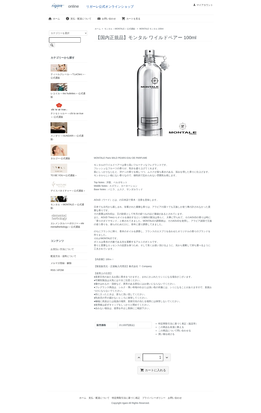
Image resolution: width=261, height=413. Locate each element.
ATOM (60, 270)
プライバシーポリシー (153, 398)
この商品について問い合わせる (174, 330)
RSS (53, 270)
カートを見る (131, 18)
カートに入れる (153, 370)
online (63, 6)
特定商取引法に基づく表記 (126, 398)
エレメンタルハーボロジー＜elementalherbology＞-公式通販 (67, 220)
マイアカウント (203, 5)
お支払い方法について (62, 249)
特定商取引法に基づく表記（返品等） (178, 323)
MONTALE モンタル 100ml (151, 29)
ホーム (54, 18)
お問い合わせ (106, 18)
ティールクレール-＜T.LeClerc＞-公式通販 (68, 71)
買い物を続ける (166, 334)
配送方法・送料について (63, 256)
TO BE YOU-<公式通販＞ (64, 170)
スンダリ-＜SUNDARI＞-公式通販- (67, 131)
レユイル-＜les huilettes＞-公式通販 (68, 90)
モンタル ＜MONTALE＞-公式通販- (120, 29)
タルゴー (60, 152)
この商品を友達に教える (171, 327)
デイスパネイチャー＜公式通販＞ (68, 186)
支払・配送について (78, 18)
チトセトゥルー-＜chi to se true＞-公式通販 (67, 110)
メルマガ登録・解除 (61, 263)
